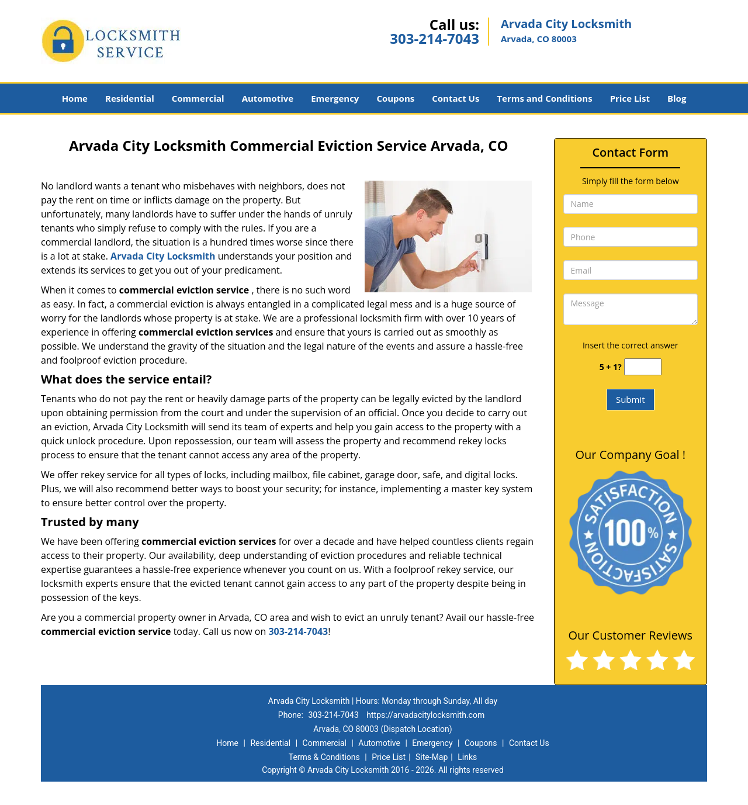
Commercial (198, 98)
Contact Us (455, 98)
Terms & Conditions (324, 757)
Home (75, 98)
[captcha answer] (643, 366)
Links (467, 757)
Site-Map (431, 757)
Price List (630, 98)
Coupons (395, 98)
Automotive (268, 98)
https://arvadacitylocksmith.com (425, 715)
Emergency (335, 98)
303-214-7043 (434, 38)
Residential (129, 98)
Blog (676, 98)
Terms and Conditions (544, 98)
